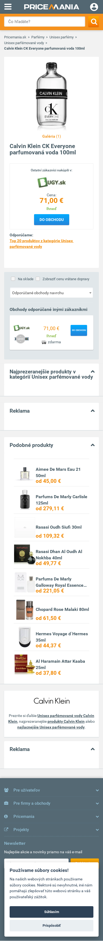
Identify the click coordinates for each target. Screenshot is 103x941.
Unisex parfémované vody (24, 43)
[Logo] (51, 182)
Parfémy (37, 37)
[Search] (93, 21)
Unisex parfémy (61, 37)
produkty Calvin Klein (66, 721)
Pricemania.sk (15, 37)
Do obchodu (52, 219)
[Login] (94, 7)
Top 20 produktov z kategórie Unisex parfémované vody (42, 244)
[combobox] (51, 292)
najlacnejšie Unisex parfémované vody (51, 727)
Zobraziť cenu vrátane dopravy (66, 279)
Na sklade (26, 279)
